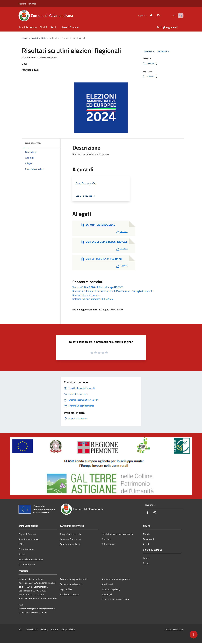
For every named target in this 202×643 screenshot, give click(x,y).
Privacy (44, 629)
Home (24, 38)
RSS (20, 629)
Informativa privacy (111, 589)
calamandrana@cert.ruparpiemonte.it (37, 608)
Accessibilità (32, 629)
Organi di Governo (27, 534)
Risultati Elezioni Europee (85, 295)
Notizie (44, 38)
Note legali (107, 594)
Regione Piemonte (27, 3)
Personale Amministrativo (31, 559)
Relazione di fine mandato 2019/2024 (92, 299)
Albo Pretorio (108, 584)
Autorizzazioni (108, 544)
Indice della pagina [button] (33, 143)
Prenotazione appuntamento (73, 579)
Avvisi (146, 544)
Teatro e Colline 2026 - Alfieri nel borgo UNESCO (97, 287)
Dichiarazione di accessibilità (115, 599)
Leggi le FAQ (66, 589)
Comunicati (148, 539)
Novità (35, 38)
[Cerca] (180, 15)
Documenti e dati (27, 564)
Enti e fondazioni (27, 549)
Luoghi (146, 558)
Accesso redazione (174, 629)
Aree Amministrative (28, 539)
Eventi (146, 563)
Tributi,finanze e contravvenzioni (117, 534)
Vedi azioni (164, 51)
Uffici (21, 544)
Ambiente (106, 539)
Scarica (122, 231)
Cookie (54, 629)
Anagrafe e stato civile (70, 534)
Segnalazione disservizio (71, 584)
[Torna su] (194, 635)
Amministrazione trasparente (116, 579)
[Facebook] (148, 15)
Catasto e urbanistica (70, 544)
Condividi (150, 51)
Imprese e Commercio (70, 539)
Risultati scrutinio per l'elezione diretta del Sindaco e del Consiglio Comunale (112, 291)
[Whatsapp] (155, 15)
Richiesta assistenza (69, 594)
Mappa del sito (68, 629)
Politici (22, 554)
